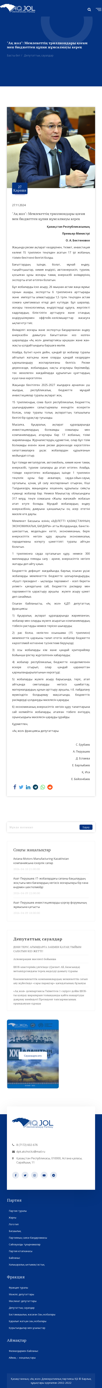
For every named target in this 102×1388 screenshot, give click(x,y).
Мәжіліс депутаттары (21, 1294)
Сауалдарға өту (33, 1055)
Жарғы (12, 1217)
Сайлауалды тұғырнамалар (24, 1244)
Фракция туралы (18, 1287)
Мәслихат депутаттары (22, 1301)
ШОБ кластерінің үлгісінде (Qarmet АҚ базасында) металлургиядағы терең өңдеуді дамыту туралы (46, 969)
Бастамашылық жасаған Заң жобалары (32, 1314)
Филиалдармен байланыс (23, 1351)
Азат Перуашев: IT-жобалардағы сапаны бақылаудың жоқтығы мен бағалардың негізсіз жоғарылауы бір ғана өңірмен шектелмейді (50, 883)
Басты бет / (14, 55)
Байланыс (14, 1257)
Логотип (14, 1224)
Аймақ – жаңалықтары (22, 1357)
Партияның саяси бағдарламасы (28, 1237)
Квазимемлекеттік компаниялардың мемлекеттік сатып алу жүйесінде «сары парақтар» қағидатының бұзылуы (50, 981)
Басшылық (15, 1231)
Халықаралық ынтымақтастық (27, 1264)
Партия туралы (18, 1210)
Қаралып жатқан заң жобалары (27, 1321)
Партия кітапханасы (20, 1251)
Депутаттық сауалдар (38, 55)
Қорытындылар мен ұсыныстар (27, 1327)
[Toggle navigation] (98, 9)
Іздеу (86, 827)
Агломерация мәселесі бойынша (34, 959)
